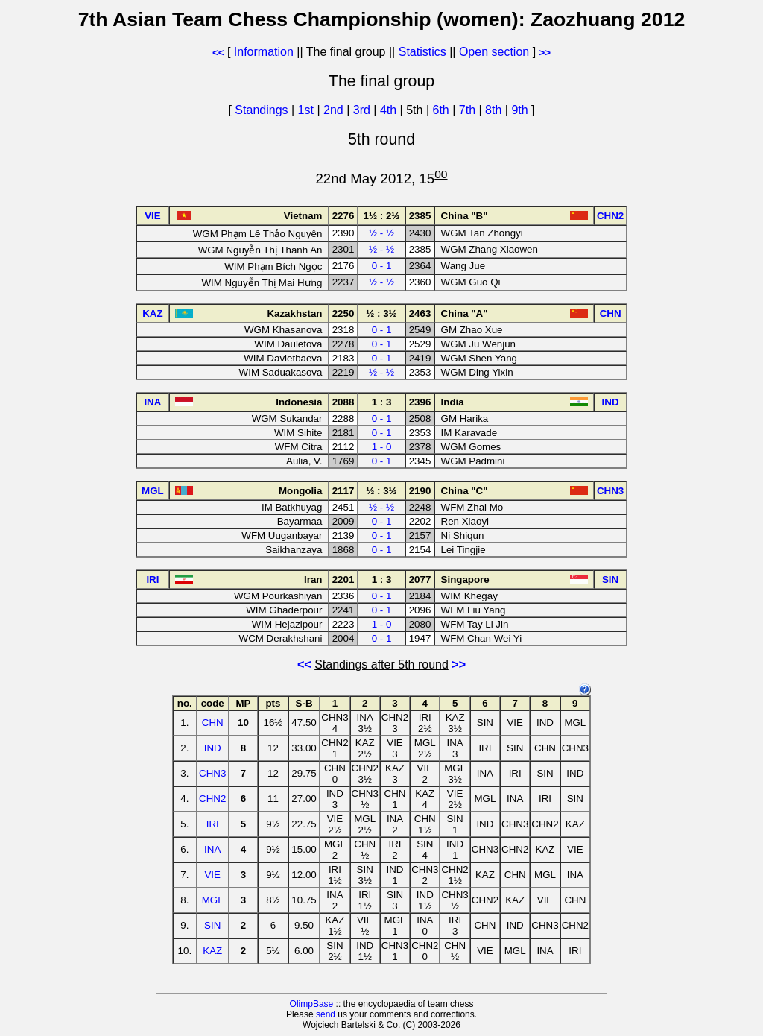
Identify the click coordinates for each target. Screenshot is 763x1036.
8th (495, 110)
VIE (212, 874)
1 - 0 (382, 446)
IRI (212, 824)
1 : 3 (382, 402)
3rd (363, 110)
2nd (334, 110)
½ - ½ (381, 233)
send (325, 1014)
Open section (494, 51)
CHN (213, 722)
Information (264, 51)
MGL (213, 900)
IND (212, 748)
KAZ (212, 950)
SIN (212, 925)
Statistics (422, 51)
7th (469, 110)
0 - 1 (382, 265)
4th (390, 110)
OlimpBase (312, 1004)
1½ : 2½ (382, 215)
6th (443, 110)
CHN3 (212, 773)
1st (307, 110)
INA (212, 849)
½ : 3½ (381, 313)
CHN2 (212, 798)
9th (521, 110)
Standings (261, 110)
